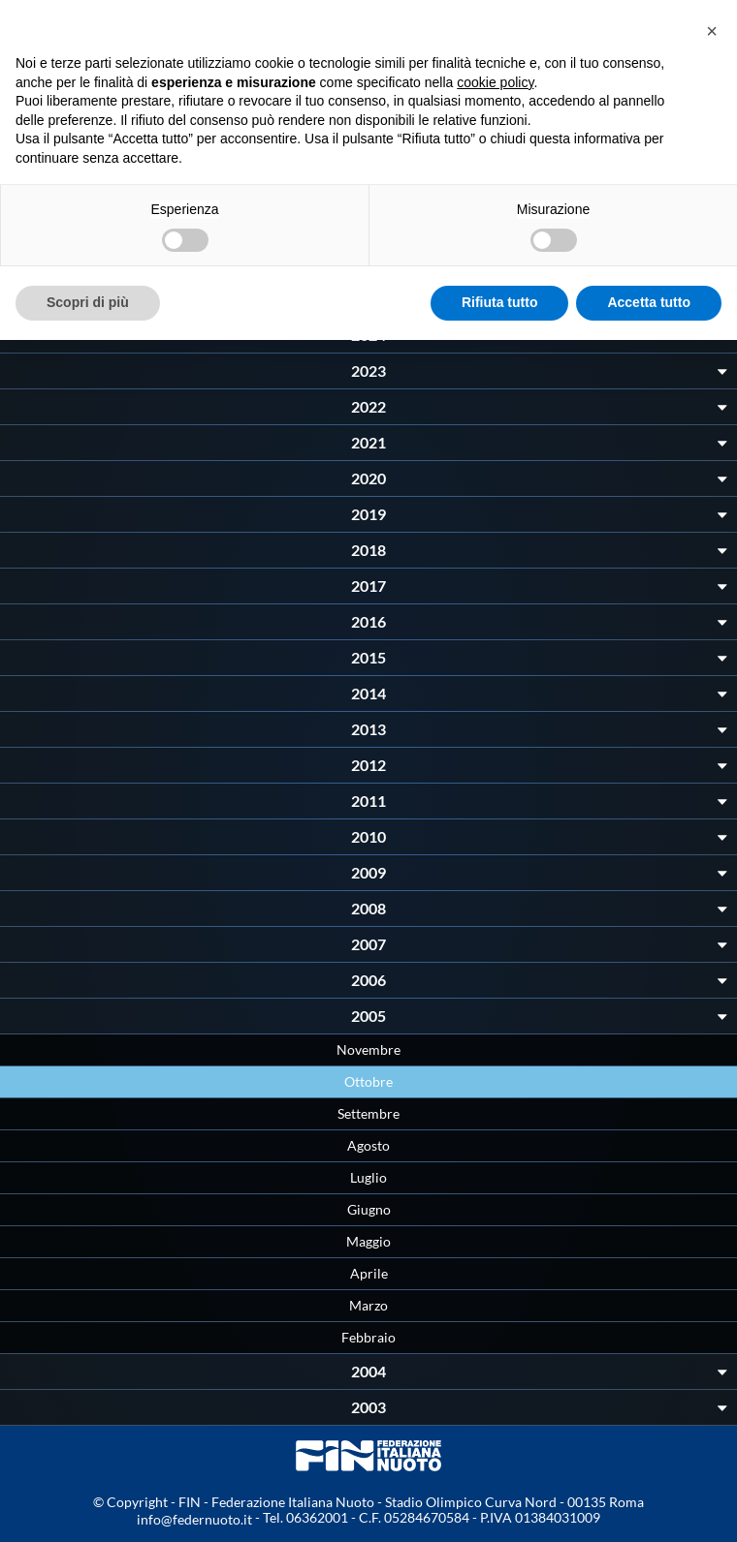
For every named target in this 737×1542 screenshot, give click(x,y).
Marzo (368, 1305)
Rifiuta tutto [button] (500, 302)
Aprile (369, 1273)
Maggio (368, 1241)
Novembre (368, 1049)
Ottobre (368, 1081)
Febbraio (368, 1337)
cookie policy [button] (495, 82)
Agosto (368, 1145)
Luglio (368, 1177)
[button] (711, 30)
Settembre (368, 1113)
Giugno (369, 1209)
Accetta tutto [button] (648, 302)
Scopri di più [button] (88, 302)
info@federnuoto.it (194, 1519)
